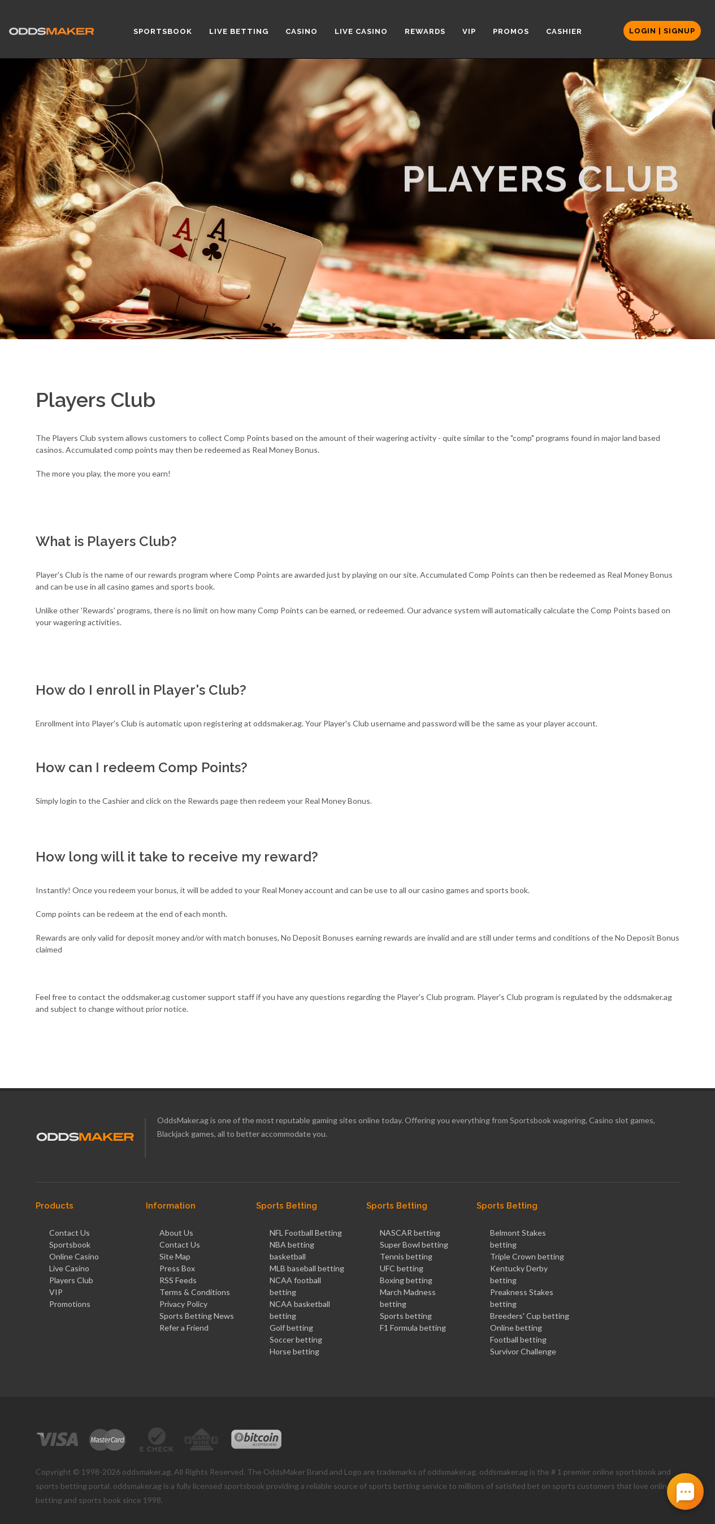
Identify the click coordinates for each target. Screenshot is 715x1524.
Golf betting (291, 1327)
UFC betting (401, 1268)
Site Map (174, 1256)
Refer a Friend (184, 1327)
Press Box (177, 1268)
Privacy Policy (183, 1304)
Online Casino (74, 1256)
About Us (176, 1232)
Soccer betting (296, 1339)
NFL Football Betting (306, 1232)
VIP (56, 1292)
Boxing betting (406, 1280)
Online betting (516, 1327)
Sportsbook (69, 1244)
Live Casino (69, 1268)
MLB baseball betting (307, 1268)
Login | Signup (662, 31)
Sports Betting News (196, 1315)
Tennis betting (406, 1256)
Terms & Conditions (194, 1292)
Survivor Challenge (523, 1351)
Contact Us (69, 1232)
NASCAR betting (410, 1232)
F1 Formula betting (413, 1327)
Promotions (69, 1304)
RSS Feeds (178, 1280)
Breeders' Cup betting (529, 1315)
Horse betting (294, 1351)
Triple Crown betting (527, 1256)
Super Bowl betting (414, 1244)
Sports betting (406, 1315)
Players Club (71, 1280)
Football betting (518, 1339)
